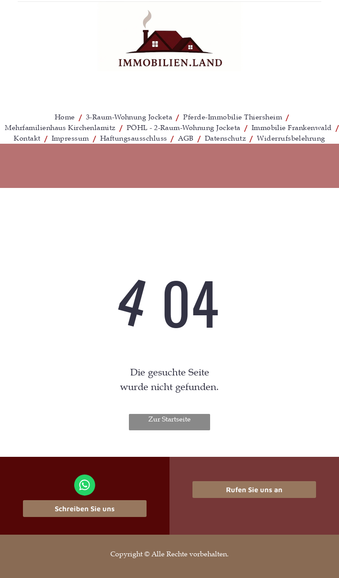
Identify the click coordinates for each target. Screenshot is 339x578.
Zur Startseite (169, 419)
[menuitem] (66, 117)
